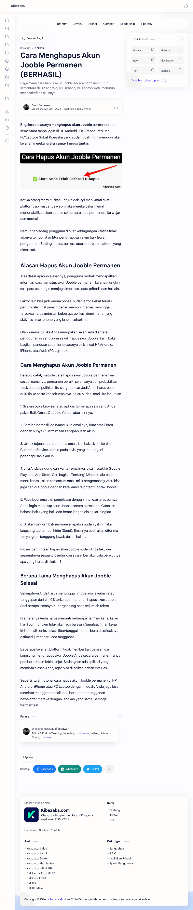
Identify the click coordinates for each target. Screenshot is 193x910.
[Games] (143, 50)
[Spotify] (43, 830)
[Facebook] (30, 830)
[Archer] (92, 23)
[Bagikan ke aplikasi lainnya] (109, 769)
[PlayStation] (171, 60)
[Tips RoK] (146, 23)
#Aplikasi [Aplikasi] (28, 757)
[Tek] (143, 70)
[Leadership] (127, 23)
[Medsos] (171, 70)
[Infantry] (61, 23)
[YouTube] (56, 830)
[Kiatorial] (171, 50)
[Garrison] (108, 23)
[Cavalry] (77, 23)
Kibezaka (18, 6)
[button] (186, 6)
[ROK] (143, 60)
